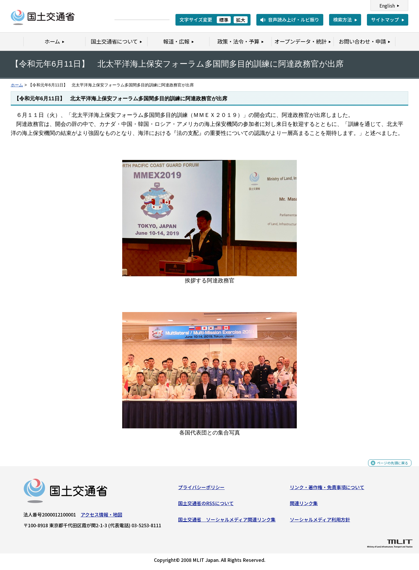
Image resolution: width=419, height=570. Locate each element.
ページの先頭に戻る (387, 468)
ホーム (17, 85)
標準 (223, 19)
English (387, 5)
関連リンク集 (304, 505)
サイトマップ (385, 19)
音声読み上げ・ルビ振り (293, 19)
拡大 (240, 19)
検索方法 (342, 19)
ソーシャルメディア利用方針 (320, 521)
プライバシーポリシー (201, 489)
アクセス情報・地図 (101, 516)
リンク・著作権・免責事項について (327, 489)
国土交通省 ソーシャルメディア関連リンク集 (227, 521)
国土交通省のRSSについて (206, 505)
